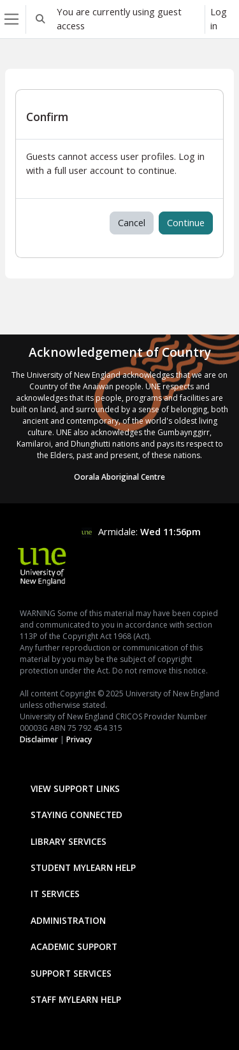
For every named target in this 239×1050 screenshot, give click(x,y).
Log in (218, 18)
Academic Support (74, 946)
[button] (40, 19)
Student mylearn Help (83, 867)
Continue (186, 222)
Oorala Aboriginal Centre (119, 476)
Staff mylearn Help (76, 999)
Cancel (131, 222)
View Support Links (75, 788)
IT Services (55, 894)
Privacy (79, 739)
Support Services (71, 973)
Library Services (68, 841)
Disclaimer (39, 739)
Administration (68, 920)
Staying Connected (76, 815)
